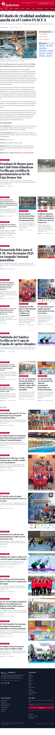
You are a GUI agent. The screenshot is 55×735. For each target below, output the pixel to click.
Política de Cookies (5, 705)
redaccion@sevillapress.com (15, 724)
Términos (47, 723)
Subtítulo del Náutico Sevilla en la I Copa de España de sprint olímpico (13, 558)
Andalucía (17, 8)
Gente (22, 8)
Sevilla (11, 8)
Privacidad (37, 723)
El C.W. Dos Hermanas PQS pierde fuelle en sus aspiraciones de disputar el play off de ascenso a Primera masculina (27, 384)
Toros (33, 8)
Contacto (3, 711)
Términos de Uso (4, 707)
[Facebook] (1, 683)
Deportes (28, 8)
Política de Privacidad (5, 704)
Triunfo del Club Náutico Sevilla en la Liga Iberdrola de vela (8, 226)
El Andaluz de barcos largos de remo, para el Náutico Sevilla (7, 389)
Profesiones (31, 690)
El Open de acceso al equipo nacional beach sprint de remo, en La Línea (46, 309)
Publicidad (31, 714)
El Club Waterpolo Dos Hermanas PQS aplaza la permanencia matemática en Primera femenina (45, 384)
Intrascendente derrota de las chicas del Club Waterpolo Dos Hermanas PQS (27, 217)
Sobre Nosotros (4, 700)
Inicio (1, 11)
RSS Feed (31, 694)
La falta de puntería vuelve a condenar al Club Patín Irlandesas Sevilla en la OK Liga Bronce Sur (46, 218)
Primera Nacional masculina (26, 153)
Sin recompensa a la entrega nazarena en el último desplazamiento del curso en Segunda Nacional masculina (8, 203)
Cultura (46, 8)
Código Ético (3, 702)
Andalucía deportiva (21, 11)
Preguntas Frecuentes (33, 716)
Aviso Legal (3, 709)
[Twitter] (4, 683)
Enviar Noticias (32, 718)
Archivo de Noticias (33, 692)
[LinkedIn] (8, 683)
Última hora (6, 8)
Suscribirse (41, 707)
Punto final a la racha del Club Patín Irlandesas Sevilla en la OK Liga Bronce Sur (8, 311)
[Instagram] (6, 683)
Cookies (42, 723)
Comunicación (40, 8)
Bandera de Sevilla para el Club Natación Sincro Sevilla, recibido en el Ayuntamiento (27, 310)
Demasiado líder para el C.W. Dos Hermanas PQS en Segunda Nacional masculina (13, 415)
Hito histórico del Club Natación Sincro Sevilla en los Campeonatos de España (8, 367)
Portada (6, 11)
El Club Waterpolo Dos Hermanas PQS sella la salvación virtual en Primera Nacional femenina (7, 285)
